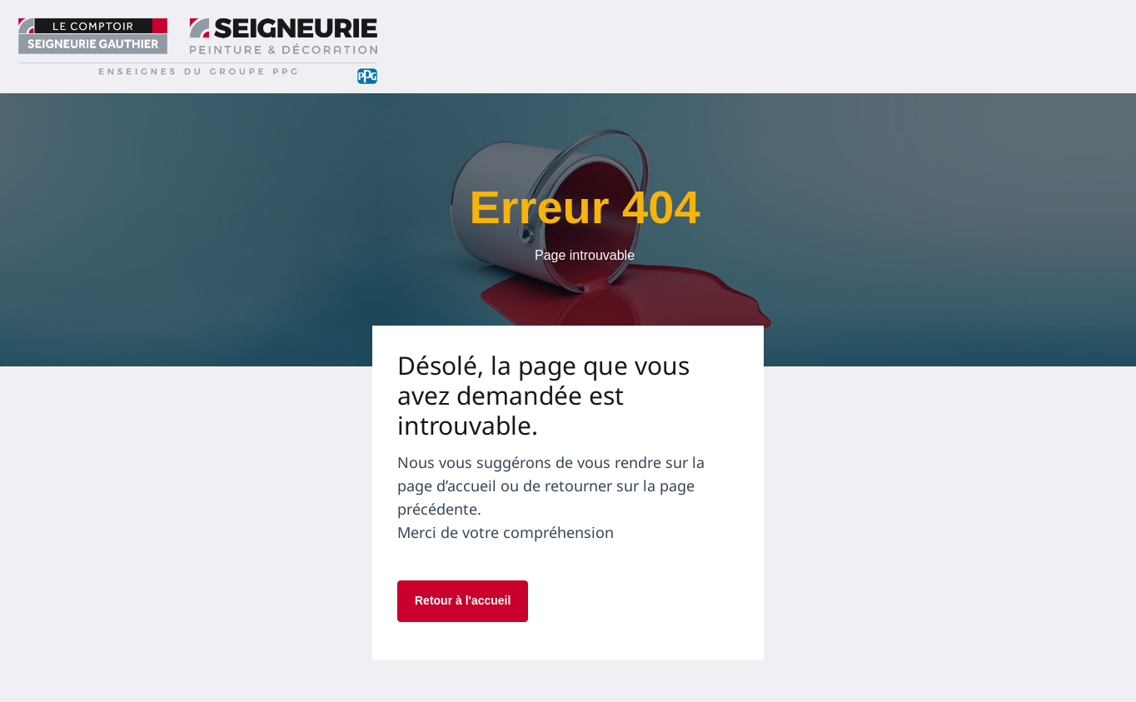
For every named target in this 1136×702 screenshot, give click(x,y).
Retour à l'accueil (463, 600)
